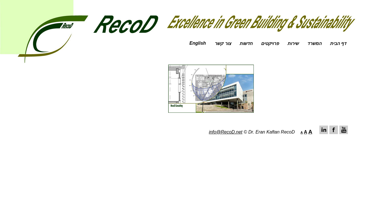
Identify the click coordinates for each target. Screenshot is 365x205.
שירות (293, 43)
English (197, 43)
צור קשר (222, 43)
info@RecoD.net (225, 132)
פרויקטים (270, 43)
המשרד (314, 43)
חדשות (246, 43)
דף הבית (338, 43)
